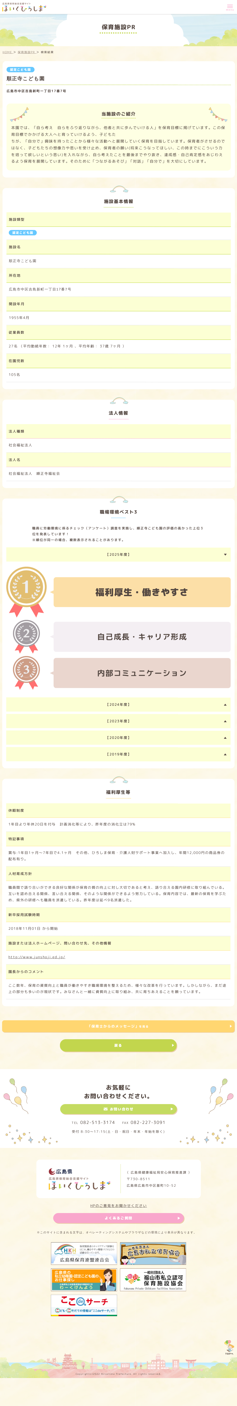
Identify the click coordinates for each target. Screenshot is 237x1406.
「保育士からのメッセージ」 (118, 1026)
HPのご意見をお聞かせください (118, 1206)
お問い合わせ (122, 1109)
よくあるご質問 (118, 1218)
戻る (118, 1045)
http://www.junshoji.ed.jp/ (36, 956)
